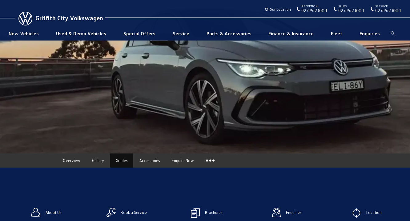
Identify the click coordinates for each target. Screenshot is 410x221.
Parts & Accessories (229, 33)
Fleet (336, 33)
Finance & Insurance (291, 33)
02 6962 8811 (314, 10)
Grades (122, 160)
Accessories (149, 160)
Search (392, 33)
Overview (71, 160)
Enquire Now (183, 160)
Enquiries (370, 33)
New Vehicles (24, 33)
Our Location (280, 9)
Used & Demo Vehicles (81, 33)
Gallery (98, 160)
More (209, 160)
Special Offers (139, 33)
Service (181, 33)
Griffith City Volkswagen (69, 18)
